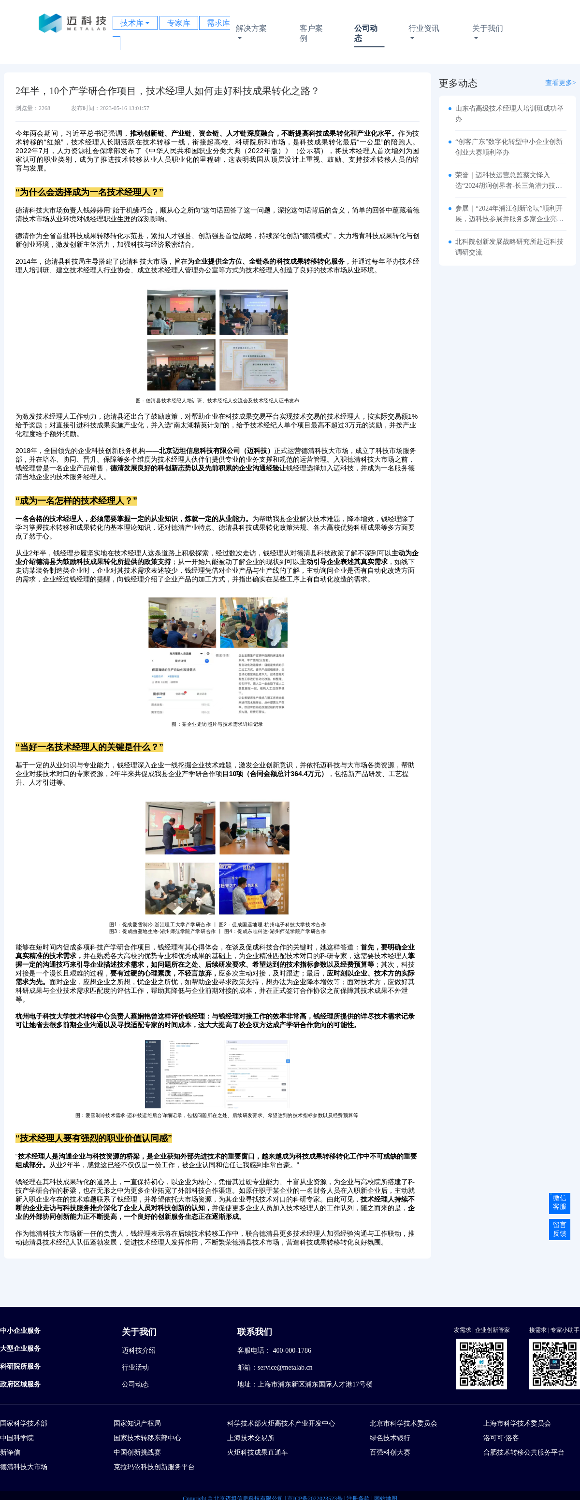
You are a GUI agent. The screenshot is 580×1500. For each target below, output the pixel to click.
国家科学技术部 (23, 1423)
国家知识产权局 (137, 1423)
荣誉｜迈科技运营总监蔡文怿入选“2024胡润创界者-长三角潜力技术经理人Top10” (508, 185)
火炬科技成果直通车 (257, 1452)
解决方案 (255, 34)
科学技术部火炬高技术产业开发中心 (281, 1423)
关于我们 (491, 34)
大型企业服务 (20, 1348)
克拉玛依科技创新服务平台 (154, 1467)
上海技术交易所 (251, 1438)
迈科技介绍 (139, 1350)
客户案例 (310, 33)
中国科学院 (17, 1438)
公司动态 (365, 33)
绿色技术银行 (390, 1438)
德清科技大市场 (23, 1467)
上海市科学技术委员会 (517, 1423)
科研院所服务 (20, 1366)
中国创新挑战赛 (137, 1452)
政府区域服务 (20, 1384)
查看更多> (560, 82)
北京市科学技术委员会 (403, 1423)
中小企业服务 (20, 1330)
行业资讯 (425, 34)
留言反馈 (559, 1229)
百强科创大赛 (390, 1452)
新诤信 (10, 1452)
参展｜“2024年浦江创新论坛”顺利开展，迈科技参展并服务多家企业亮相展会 (509, 219)
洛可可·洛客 (501, 1438)
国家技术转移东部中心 (147, 1438)
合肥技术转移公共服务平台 (524, 1452)
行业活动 (135, 1367)
